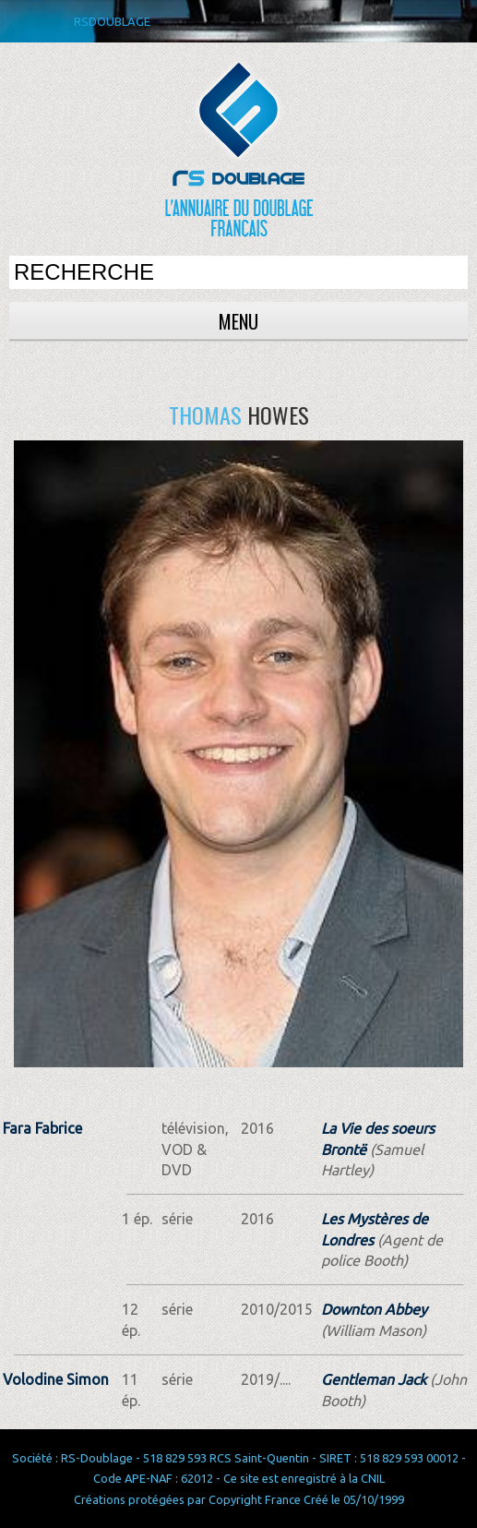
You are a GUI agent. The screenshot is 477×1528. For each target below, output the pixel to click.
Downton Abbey (374, 1309)
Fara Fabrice (42, 1128)
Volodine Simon (56, 1379)
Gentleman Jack (373, 1379)
